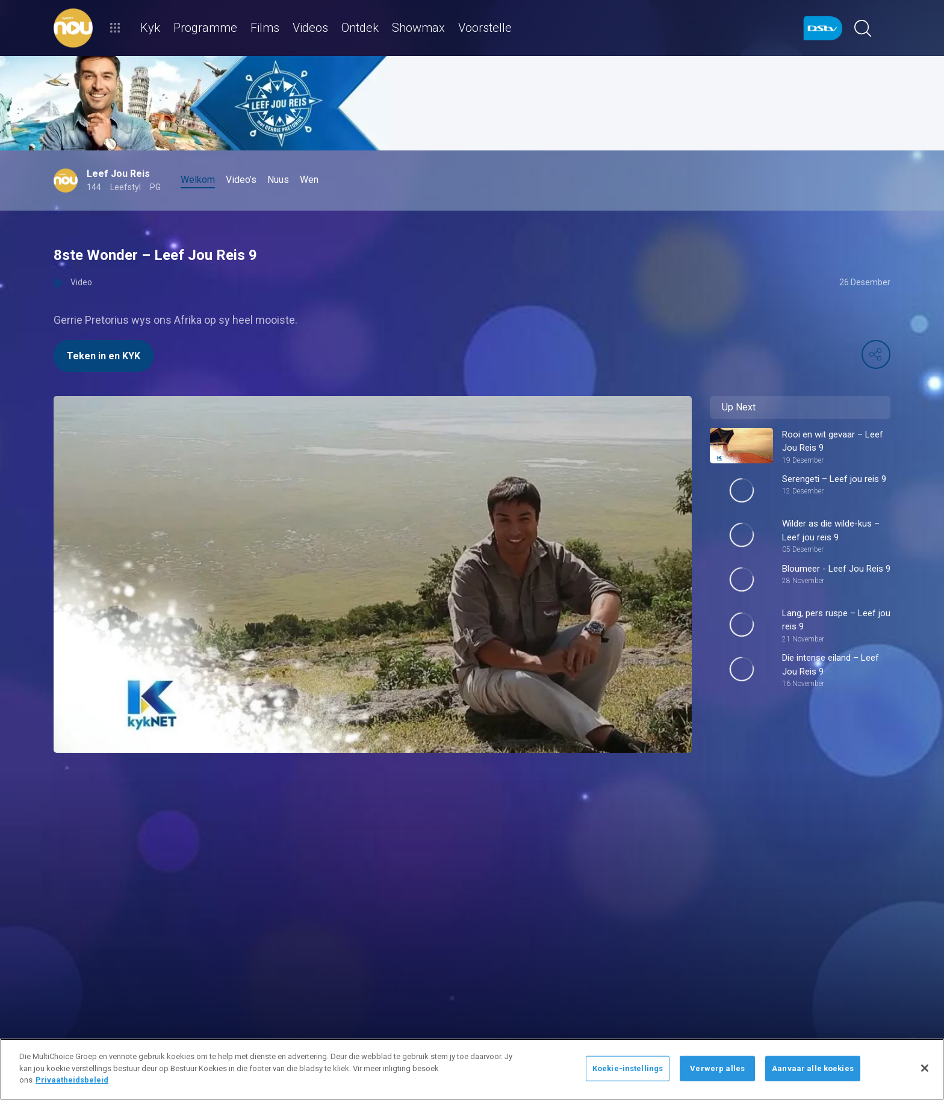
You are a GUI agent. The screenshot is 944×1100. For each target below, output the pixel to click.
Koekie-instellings (627, 1068)
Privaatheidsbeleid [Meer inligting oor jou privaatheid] (72, 1079)
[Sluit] (924, 1068)
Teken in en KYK (103, 356)
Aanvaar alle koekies (813, 1068)
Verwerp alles (717, 1068)
